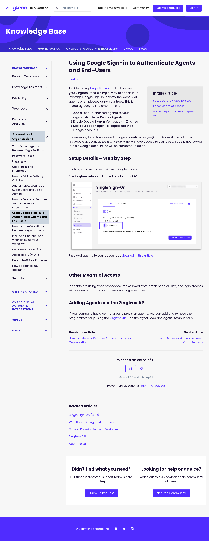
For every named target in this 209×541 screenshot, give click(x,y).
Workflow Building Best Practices (92, 422)
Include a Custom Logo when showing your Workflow (27, 240)
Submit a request (168, 8)
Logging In (19, 161)
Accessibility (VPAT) (25, 255)
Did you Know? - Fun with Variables (94, 429)
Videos (128, 49)
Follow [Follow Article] (75, 79)
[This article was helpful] (130, 368)
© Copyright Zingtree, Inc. (92, 529)
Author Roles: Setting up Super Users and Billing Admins (28, 190)
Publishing (19, 98)
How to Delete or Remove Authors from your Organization (29, 203)
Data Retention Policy (26, 249)
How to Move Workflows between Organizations (28, 228)
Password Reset (23, 156)
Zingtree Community (171, 493)
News (143, 49)
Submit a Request (101, 493)
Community (141, 8)
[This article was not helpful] (142, 368)
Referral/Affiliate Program (29, 260)
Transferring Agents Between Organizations (28, 148)
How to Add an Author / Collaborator (27, 178)
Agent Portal (78, 444)
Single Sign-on (100, 88)
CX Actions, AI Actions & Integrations (92, 49)
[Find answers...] (72, 8)
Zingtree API (118, 318)
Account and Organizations (22, 137)
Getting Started (49, 49)
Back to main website (112, 8)
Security (18, 278)
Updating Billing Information (22, 169)
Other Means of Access (168, 106)
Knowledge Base (20, 49)
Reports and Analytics (21, 121)
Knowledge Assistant (27, 87)
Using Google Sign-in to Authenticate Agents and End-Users (29, 217)
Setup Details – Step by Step (172, 101)
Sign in (194, 8)
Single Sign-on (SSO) (84, 415)
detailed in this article (137, 256)
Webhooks (19, 109)
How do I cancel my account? (25, 268)
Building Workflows (25, 76)
